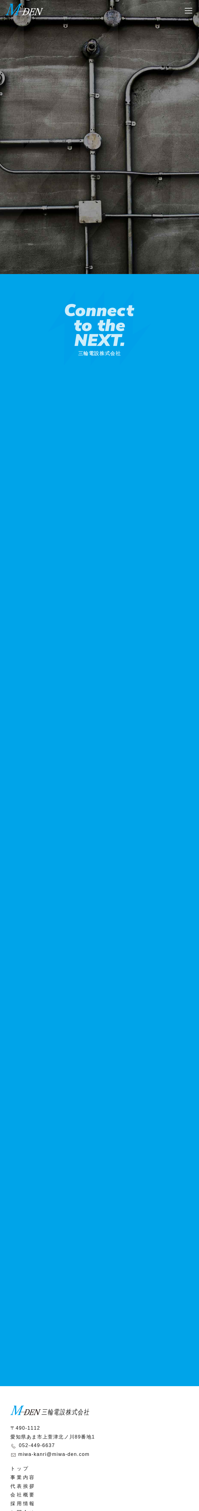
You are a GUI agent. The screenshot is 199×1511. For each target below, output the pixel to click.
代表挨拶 (23, 1486)
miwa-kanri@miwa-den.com (53, 1454)
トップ (19, 1468)
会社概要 (23, 1494)
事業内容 (23, 1477)
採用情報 (23, 1503)
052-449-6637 (37, 1445)
